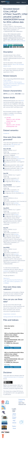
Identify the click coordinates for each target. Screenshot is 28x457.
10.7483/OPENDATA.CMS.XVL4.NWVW (15, 41)
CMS (11, 47)
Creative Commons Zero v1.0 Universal (13, 377)
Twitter (14, 426)
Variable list (6, 133)
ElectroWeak (6, 47)
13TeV (14, 47)
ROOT (22, 100)
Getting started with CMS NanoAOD (12, 317)
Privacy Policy (14, 417)
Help (14, 420)
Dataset (5, 45)
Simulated (10, 45)
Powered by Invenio (22, 400)
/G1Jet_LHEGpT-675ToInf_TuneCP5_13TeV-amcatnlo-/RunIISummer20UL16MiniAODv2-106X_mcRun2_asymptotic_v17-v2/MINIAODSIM (14, 84)
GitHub (14, 423)
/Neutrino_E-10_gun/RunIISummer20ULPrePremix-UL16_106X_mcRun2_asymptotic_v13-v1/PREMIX (13, 280)
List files (7, 347)
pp (17, 47)
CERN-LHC (21, 47)
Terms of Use (14, 414)
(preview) (16, 157)
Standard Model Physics (18, 45)
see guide (11, 115)
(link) (23, 158)
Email (14, 428)
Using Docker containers (9, 314)
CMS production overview (11, 145)
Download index (15, 348)
